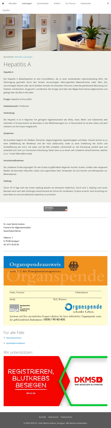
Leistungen (28, 57)
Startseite (18, 57)
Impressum (53, 417)
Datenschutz (66, 417)
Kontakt (42, 417)
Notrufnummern (13, 338)
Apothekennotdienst (15, 343)
